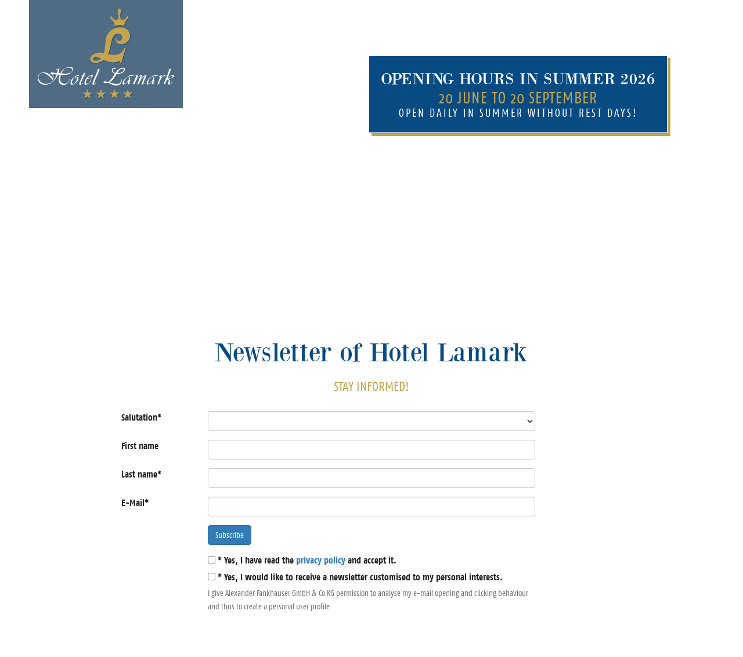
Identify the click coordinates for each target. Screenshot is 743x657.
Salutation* (141, 417)
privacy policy (320, 560)
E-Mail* (135, 502)
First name (139, 445)
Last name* (141, 474)
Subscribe (229, 535)
